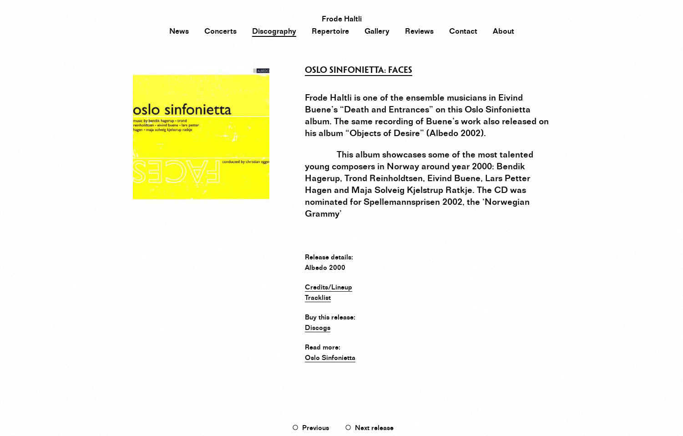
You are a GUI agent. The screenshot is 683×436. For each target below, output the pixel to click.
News (179, 31)
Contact (463, 31)
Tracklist (318, 298)
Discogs (317, 328)
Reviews (419, 31)
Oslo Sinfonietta (330, 358)
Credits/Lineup (328, 287)
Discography (274, 31)
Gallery (377, 31)
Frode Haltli (342, 19)
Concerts (220, 31)
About (503, 31)
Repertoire (330, 31)
